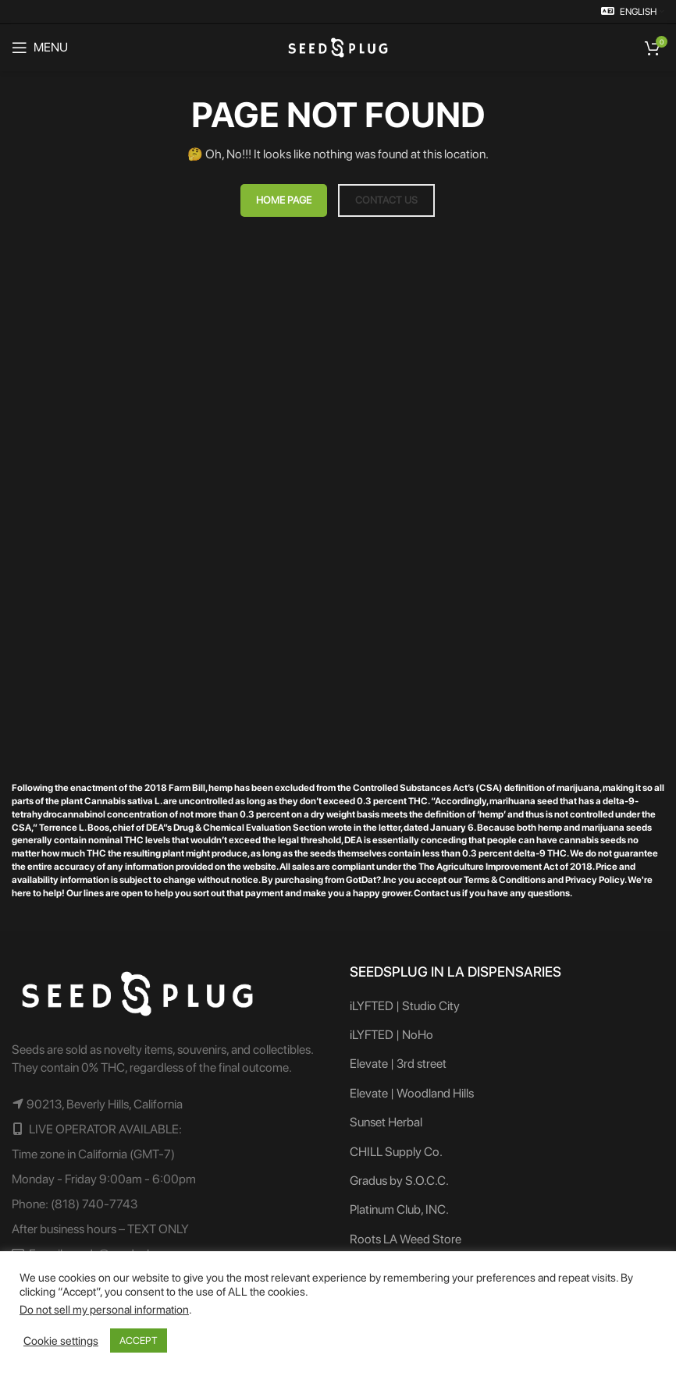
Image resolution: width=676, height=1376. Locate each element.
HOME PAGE (283, 200)
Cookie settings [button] (60, 1341)
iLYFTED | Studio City (405, 1005)
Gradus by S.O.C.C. (399, 1180)
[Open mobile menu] (40, 47)
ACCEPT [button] (138, 1340)
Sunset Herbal (386, 1122)
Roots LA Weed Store (405, 1239)
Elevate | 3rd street (398, 1063)
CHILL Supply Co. (396, 1151)
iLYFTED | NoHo (391, 1034)
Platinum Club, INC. (399, 1209)
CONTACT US (386, 200)
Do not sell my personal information (104, 1310)
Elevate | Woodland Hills (412, 1093)
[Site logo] (338, 46)
